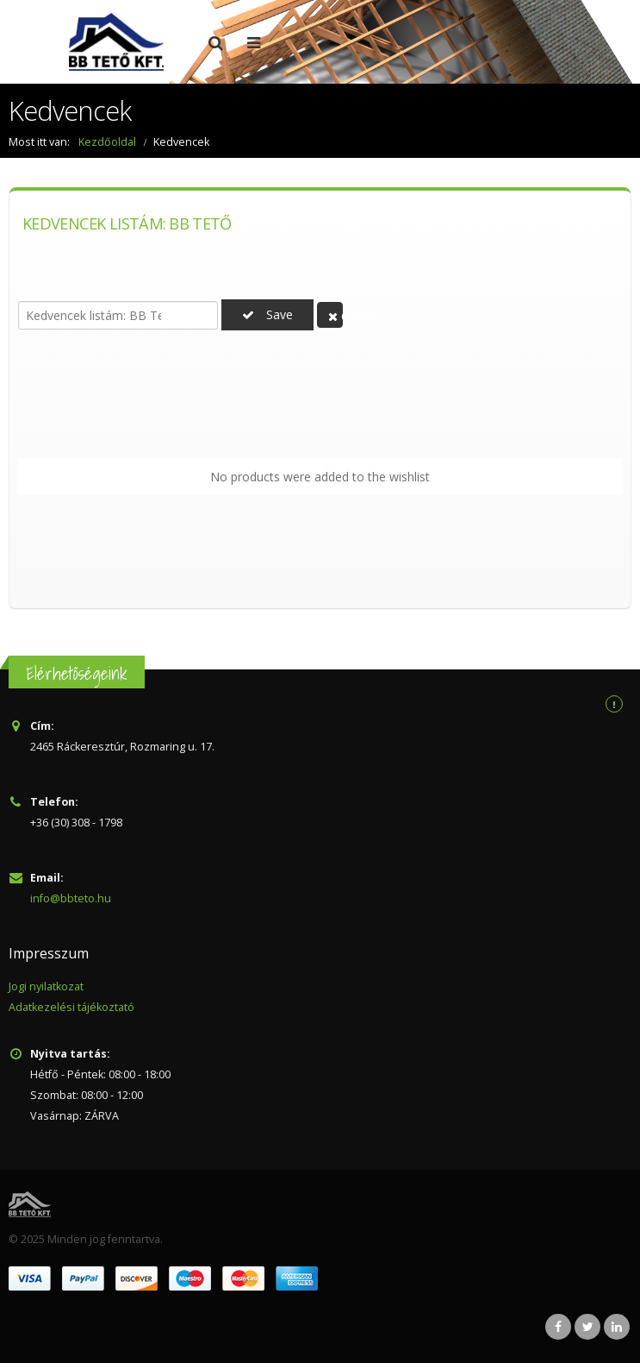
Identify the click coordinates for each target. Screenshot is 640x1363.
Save (267, 314)
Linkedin (617, 1327)
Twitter (587, 1327)
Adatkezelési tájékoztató (71, 1007)
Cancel (335, 316)
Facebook (558, 1327)
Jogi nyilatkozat (46, 986)
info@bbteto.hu (70, 898)
